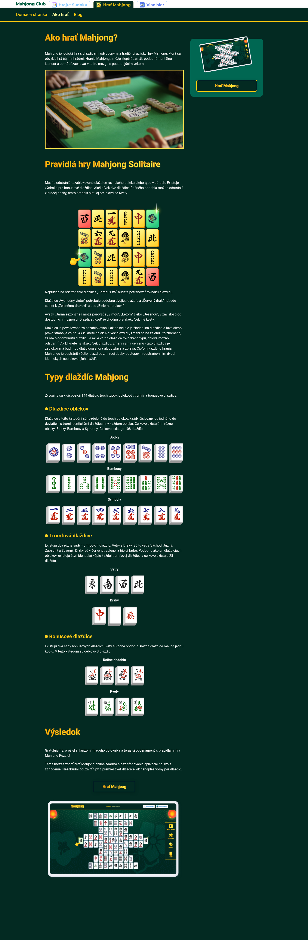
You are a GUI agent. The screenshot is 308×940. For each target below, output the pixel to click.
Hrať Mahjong (114, 786)
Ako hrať (60, 14)
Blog (78, 14)
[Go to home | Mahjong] (31, 4)
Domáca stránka (31, 14)
